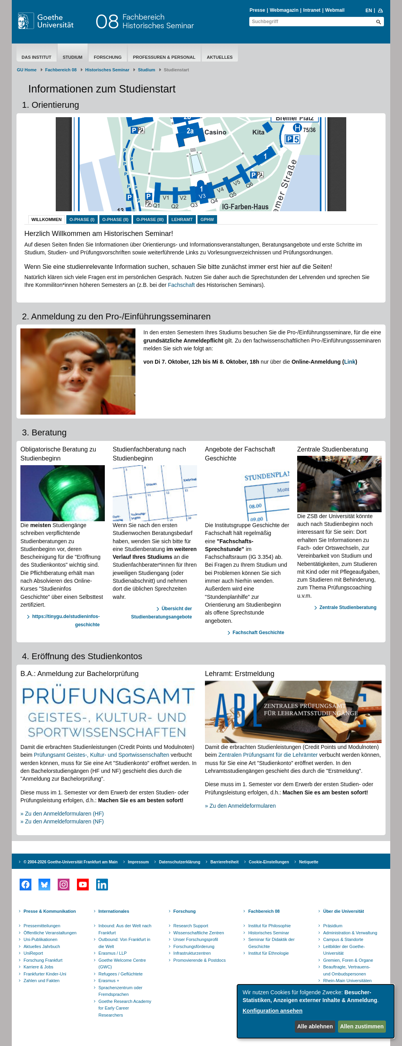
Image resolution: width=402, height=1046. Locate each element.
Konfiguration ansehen (272, 1011)
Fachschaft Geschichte (258, 632)
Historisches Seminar (107, 69)
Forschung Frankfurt (43, 960)
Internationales (114, 911)
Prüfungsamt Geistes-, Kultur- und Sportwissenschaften (101, 755)
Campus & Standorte (343, 939)
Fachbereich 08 (61, 69)
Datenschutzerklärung (179, 862)
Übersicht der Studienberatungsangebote (161, 613)
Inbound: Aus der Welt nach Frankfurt (125, 929)
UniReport (33, 953)
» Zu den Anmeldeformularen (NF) (62, 821)
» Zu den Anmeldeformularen (240, 806)
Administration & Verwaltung (350, 932)
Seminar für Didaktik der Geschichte (271, 943)
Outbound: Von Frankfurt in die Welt (124, 943)
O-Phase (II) (115, 219)
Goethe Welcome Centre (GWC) (122, 964)
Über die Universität (343, 911)
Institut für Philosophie (269, 925)
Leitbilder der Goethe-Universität (344, 950)
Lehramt (182, 219)
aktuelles (220, 57)
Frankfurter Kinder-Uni (45, 974)
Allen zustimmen (362, 1026)
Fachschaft (181, 285)
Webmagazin (284, 10)
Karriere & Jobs (38, 966)
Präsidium (332, 925)
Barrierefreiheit (224, 862)
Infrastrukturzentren (192, 953)
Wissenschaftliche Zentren (199, 932)
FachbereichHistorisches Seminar (158, 21)
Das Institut (36, 57)
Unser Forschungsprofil (196, 939)
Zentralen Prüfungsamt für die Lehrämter (268, 755)
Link (349, 362)
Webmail (334, 10)
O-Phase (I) (82, 219)
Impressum (138, 862)
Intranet (311, 10)
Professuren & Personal (164, 57)
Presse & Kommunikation (50, 911)
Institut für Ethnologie (268, 953)
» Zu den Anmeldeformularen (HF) (62, 813)
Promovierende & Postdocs (200, 960)
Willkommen (46, 219)
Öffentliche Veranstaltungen (50, 932)
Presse (257, 10)
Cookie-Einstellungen (269, 862)
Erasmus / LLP (113, 953)
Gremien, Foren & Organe (348, 960)
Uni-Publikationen (40, 939)
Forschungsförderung (194, 946)
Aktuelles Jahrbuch (42, 946)
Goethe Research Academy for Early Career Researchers (125, 1008)
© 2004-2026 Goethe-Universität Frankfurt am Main (71, 862)
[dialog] (315, 1011)
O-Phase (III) (150, 219)
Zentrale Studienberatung (348, 607)
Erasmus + (109, 980)
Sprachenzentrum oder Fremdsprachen (121, 991)
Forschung (108, 57)
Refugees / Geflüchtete (121, 974)
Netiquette (308, 862)
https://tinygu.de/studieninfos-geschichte (66, 620)
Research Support (191, 925)
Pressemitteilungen (42, 925)
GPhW (207, 219)
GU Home (27, 69)
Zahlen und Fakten (42, 980)
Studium (72, 57)
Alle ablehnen (315, 1026)
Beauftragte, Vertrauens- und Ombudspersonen (346, 970)
